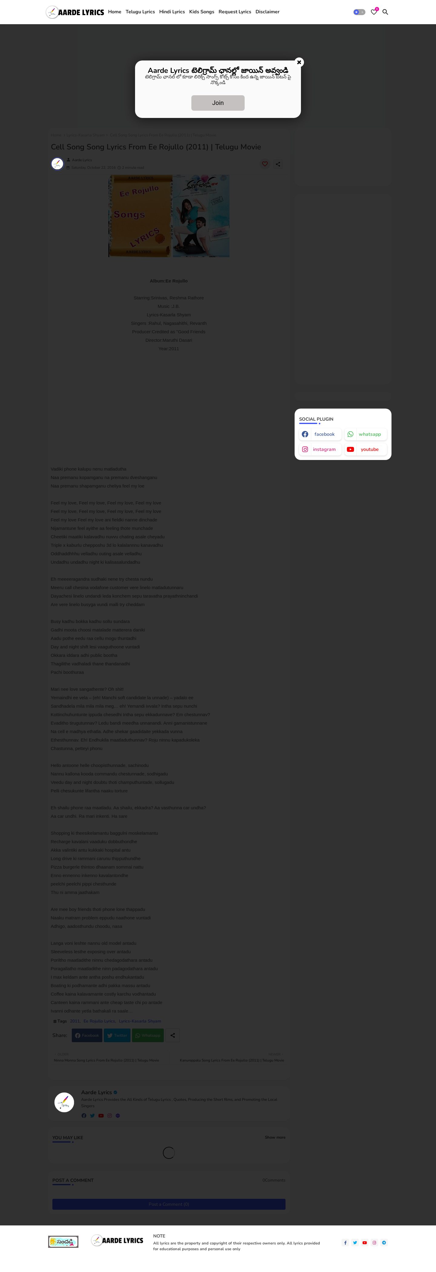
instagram (324, 449)
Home (114, 11)
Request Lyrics (235, 11)
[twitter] (355, 1242)
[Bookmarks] (374, 12)
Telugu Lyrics (140, 11)
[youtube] (364, 1242)
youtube (370, 449)
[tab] (115, 12)
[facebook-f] (345, 1242)
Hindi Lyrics (172, 11)
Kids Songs (201, 11)
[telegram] (384, 1242)
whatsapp (370, 434)
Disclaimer (267, 11)
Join (218, 102)
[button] (359, 12)
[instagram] (374, 1242)
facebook (325, 434)
